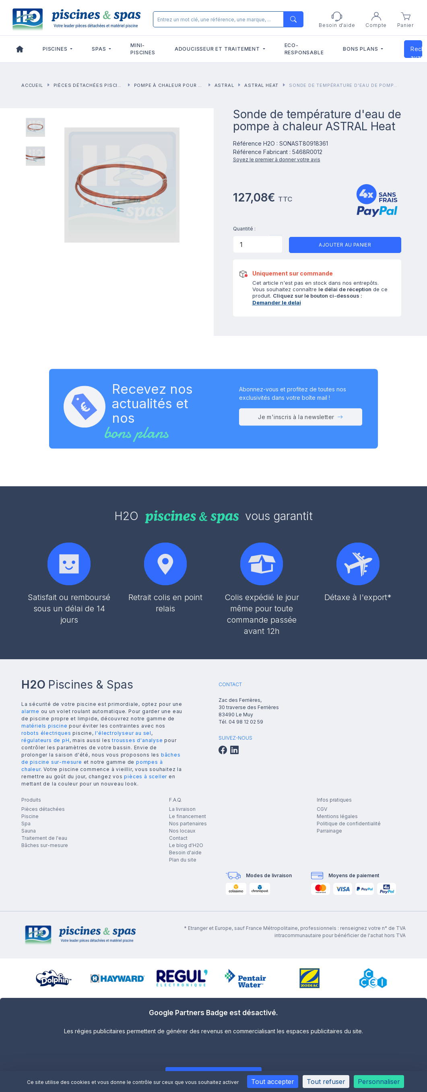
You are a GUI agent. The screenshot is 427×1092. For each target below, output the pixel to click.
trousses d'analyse (137, 740)
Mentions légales (337, 816)
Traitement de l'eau (44, 838)
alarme (30, 711)
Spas (99, 49)
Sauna (28, 831)
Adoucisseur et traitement (218, 49)
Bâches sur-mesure (44, 845)
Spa (26, 824)
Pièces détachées (43, 809)
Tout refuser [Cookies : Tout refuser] (326, 1082)
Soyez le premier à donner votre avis (276, 159)
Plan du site (182, 860)
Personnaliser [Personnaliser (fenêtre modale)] (379, 1082)
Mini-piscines (142, 49)
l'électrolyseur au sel (123, 733)
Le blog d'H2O (186, 845)
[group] (54, 978)
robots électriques (46, 733)
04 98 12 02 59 (246, 722)
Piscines (56, 49)
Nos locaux (182, 831)
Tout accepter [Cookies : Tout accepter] (272, 1082)
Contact (178, 838)
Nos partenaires (188, 824)
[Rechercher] (226, 19)
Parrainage (329, 831)
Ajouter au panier (345, 245)
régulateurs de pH (45, 740)
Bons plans (361, 49)
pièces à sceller (145, 776)
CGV (322, 809)
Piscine (30, 816)
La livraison (182, 809)
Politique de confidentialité (349, 824)
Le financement (187, 816)
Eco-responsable (304, 49)
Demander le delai (276, 302)
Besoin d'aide (185, 852)
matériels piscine (44, 726)
